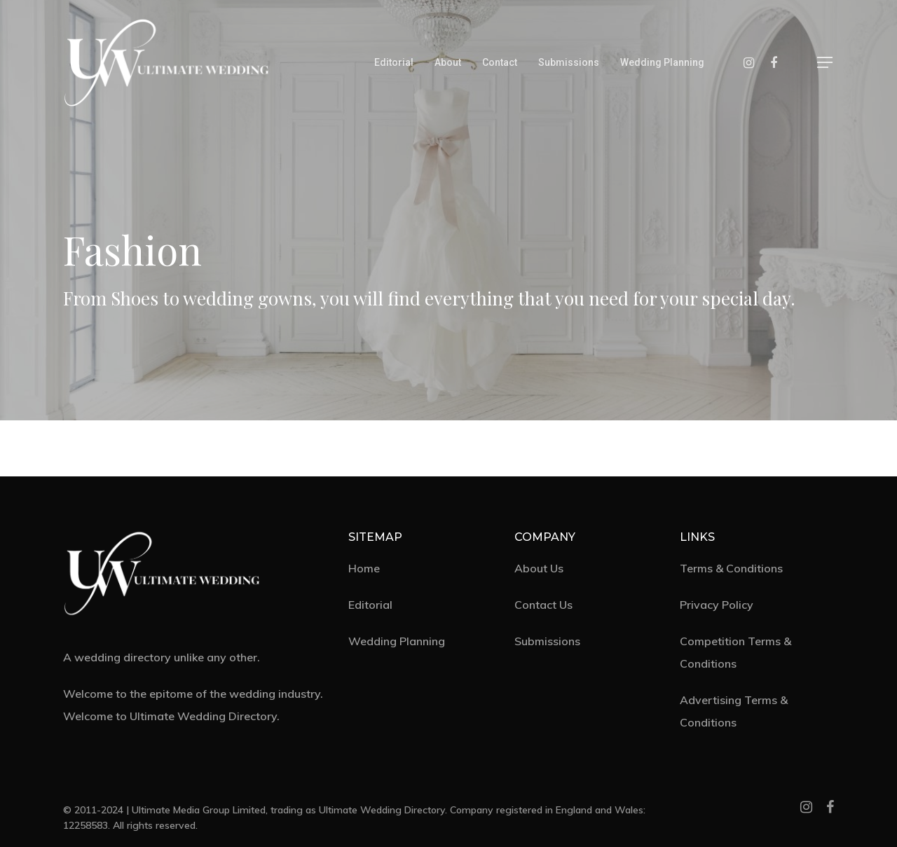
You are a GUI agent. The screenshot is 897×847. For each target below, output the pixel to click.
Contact (499, 62)
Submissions (568, 62)
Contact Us (543, 605)
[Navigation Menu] (825, 62)
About (447, 62)
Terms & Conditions (731, 568)
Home (364, 568)
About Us (538, 568)
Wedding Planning (662, 62)
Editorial (393, 62)
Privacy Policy (716, 605)
